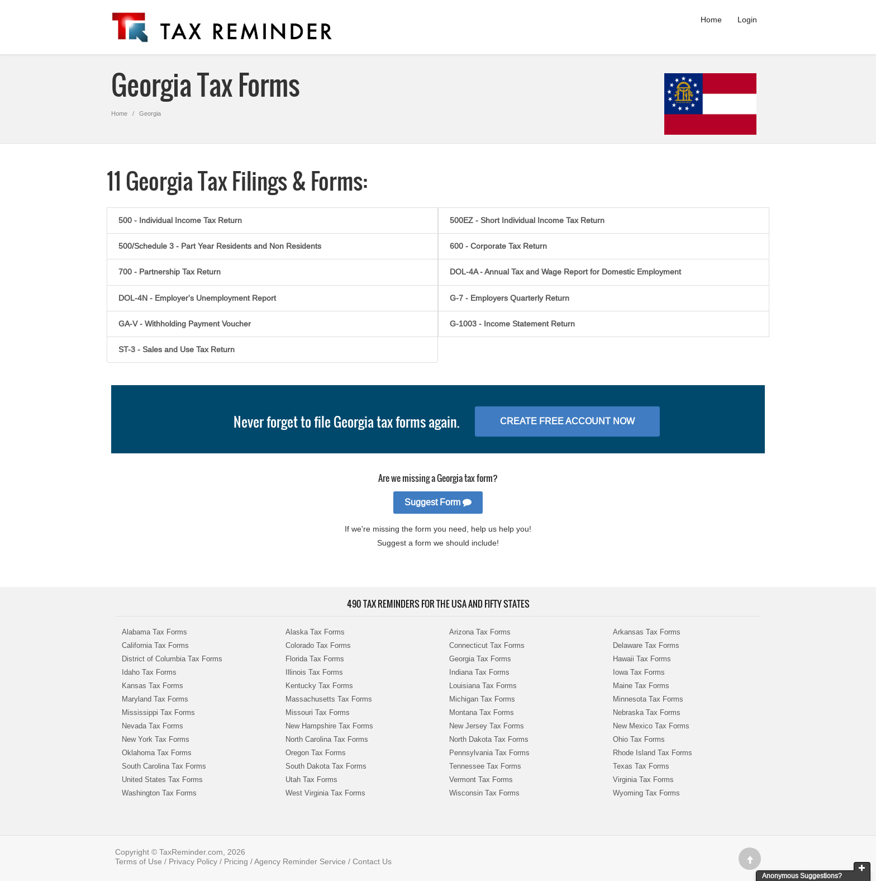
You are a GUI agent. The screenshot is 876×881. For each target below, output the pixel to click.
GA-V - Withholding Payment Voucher (184, 323)
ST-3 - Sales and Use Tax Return (176, 349)
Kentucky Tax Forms (319, 685)
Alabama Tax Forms (154, 632)
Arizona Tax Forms (480, 632)
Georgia (150, 113)
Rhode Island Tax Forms (652, 753)
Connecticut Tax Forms (487, 645)
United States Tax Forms (162, 779)
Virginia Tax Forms (643, 779)
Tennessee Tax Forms (485, 766)
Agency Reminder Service (300, 861)
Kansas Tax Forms (152, 685)
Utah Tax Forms (311, 779)
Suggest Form (438, 502)
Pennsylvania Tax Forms (489, 753)
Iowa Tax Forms (639, 672)
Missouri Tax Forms (317, 712)
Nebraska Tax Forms (646, 712)
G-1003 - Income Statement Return (512, 323)
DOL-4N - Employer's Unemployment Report (197, 297)
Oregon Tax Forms (315, 753)
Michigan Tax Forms (482, 699)
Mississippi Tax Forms (158, 712)
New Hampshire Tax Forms (329, 726)
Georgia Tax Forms (480, 659)
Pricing (236, 861)
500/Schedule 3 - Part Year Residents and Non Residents (219, 245)
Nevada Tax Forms (152, 726)
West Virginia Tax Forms (325, 793)
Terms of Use (138, 861)
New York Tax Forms (155, 739)
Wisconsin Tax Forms (484, 793)
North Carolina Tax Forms (326, 739)
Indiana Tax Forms (479, 672)
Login (747, 19)
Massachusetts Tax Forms (328, 699)
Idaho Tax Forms (149, 672)
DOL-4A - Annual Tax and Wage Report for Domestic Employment (565, 271)
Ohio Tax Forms (639, 739)
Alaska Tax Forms (315, 632)
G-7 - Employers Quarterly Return (509, 297)
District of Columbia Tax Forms (172, 659)
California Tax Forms (155, 645)
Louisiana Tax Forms (483, 685)
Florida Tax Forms (314, 659)
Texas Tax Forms (641, 766)
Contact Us (372, 861)
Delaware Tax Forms (646, 645)
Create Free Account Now (567, 421)
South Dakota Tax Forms (325, 766)
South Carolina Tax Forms (164, 766)
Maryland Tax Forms (155, 699)
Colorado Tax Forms (318, 645)
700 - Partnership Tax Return (169, 271)
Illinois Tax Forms (314, 672)
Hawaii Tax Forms (642, 659)
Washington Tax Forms (159, 793)
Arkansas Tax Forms (646, 632)
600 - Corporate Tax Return (498, 245)
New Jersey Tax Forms (486, 726)
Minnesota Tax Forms (648, 699)
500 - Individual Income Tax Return (180, 220)
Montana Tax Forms (481, 712)
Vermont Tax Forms (481, 779)
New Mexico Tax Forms (651, 726)
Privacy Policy (193, 861)
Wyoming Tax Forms (646, 793)
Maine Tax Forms (641, 685)
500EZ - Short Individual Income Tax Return (527, 220)
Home (711, 19)
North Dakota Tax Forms (489, 739)
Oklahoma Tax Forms (157, 753)
